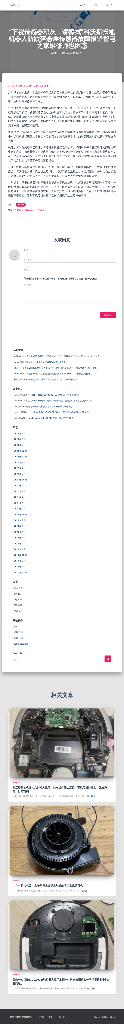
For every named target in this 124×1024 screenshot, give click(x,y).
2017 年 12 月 (20, 572)
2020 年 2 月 (20, 543)
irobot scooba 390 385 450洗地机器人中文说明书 (55, 395)
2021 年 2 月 (20, 508)
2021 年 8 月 (20, 491)
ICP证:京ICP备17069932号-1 (21, 1017)
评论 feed (18, 638)
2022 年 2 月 (20, 474)
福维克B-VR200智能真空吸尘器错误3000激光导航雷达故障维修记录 (45, 379)
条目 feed (18, 632)
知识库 (82, 5)
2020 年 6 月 (20, 526)
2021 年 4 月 (20, 503)
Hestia (97, 1017)
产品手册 (18, 588)
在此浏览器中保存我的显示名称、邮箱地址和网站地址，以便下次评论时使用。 (62, 278)
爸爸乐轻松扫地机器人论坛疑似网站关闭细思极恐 (49, 406)
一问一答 (108, 5)
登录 (16, 626)
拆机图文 (18, 593)
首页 (95, 5)
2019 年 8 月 (20, 561)
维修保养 (21, 204)
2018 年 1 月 (20, 566)
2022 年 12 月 (20, 451)
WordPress (111, 1017)
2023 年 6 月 (20, 433)
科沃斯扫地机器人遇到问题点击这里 (29, 86)
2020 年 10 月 (20, 514)
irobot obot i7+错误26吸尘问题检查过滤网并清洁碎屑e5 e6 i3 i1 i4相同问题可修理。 (53, 373)
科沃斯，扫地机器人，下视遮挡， (31, 209)
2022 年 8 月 (20, 462)
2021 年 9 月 (20, 485)
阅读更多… (91, 796)
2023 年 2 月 (20, 445)
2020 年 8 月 (20, 520)
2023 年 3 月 (20, 439)
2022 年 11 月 (20, 456)
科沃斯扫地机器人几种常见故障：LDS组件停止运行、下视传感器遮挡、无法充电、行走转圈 (57, 356)
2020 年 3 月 (20, 537)
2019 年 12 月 (20, 555)
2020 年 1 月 (20, 549)
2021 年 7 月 (20, 497)
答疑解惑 (18, 605)
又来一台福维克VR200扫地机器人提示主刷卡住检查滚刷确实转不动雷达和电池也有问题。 (56, 368)
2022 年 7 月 (20, 468)
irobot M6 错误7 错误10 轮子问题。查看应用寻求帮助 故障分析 (61, 400)
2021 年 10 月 (20, 480)
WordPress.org (21, 644)
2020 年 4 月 (20, 532)
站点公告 (18, 599)
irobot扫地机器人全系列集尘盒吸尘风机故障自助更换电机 (41, 362)
